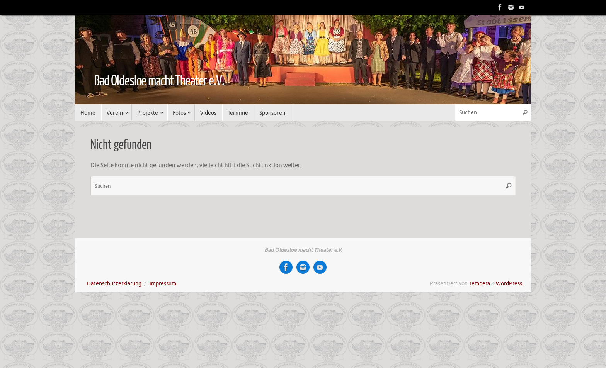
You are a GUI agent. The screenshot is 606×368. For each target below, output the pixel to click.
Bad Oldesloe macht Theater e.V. (159, 81)
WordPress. (509, 283)
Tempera (479, 283)
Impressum (163, 283)
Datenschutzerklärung (114, 283)
